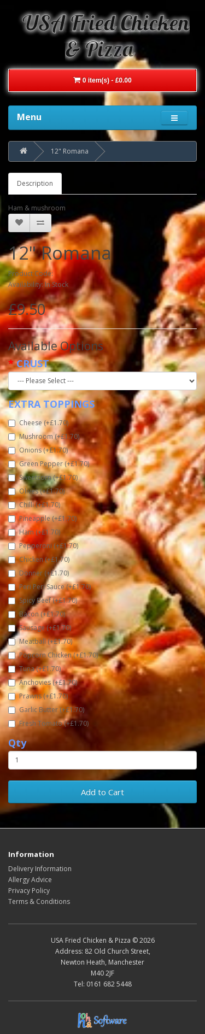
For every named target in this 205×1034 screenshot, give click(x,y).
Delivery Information (40, 868)
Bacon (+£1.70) (36, 614)
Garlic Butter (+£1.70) (46, 709)
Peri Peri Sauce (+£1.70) (49, 586)
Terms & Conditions (39, 901)
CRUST (32, 363)
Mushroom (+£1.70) (43, 436)
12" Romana (70, 151)
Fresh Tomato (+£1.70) (48, 723)
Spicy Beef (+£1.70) (42, 600)
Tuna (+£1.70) (34, 668)
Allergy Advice (30, 879)
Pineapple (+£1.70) (42, 518)
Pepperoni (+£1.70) (43, 545)
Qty (17, 742)
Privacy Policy (29, 890)
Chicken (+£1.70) (38, 559)
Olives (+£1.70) (36, 491)
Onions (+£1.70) (38, 450)
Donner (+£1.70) (38, 573)
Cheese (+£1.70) (38, 422)
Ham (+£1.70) (34, 532)
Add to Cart (102, 791)
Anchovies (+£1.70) (42, 682)
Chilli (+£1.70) (34, 504)
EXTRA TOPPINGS (51, 403)
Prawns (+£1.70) (38, 696)
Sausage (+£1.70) (39, 627)
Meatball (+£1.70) (40, 641)
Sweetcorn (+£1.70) (43, 477)
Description (35, 183)
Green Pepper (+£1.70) (48, 463)
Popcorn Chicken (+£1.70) (53, 655)
